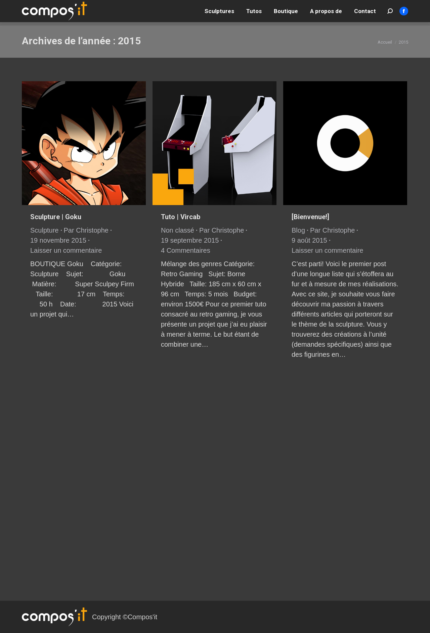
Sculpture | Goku (55, 217)
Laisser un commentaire (66, 250)
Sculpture (44, 230)
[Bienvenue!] (310, 217)
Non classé (177, 230)
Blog (298, 230)
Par (86, 230)
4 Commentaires (185, 250)
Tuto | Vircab (180, 217)
